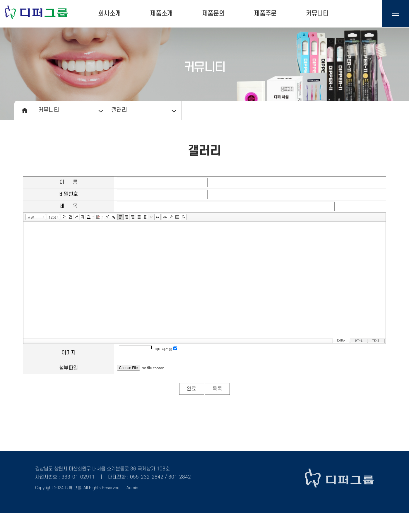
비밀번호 (68, 194)
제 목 (68, 206)
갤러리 (119, 110)
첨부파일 (68, 368)
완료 (191, 389)
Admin (132, 486)
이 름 (68, 182)
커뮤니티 (317, 13)
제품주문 (265, 13)
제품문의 (213, 13)
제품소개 (161, 13)
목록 (217, 389)
